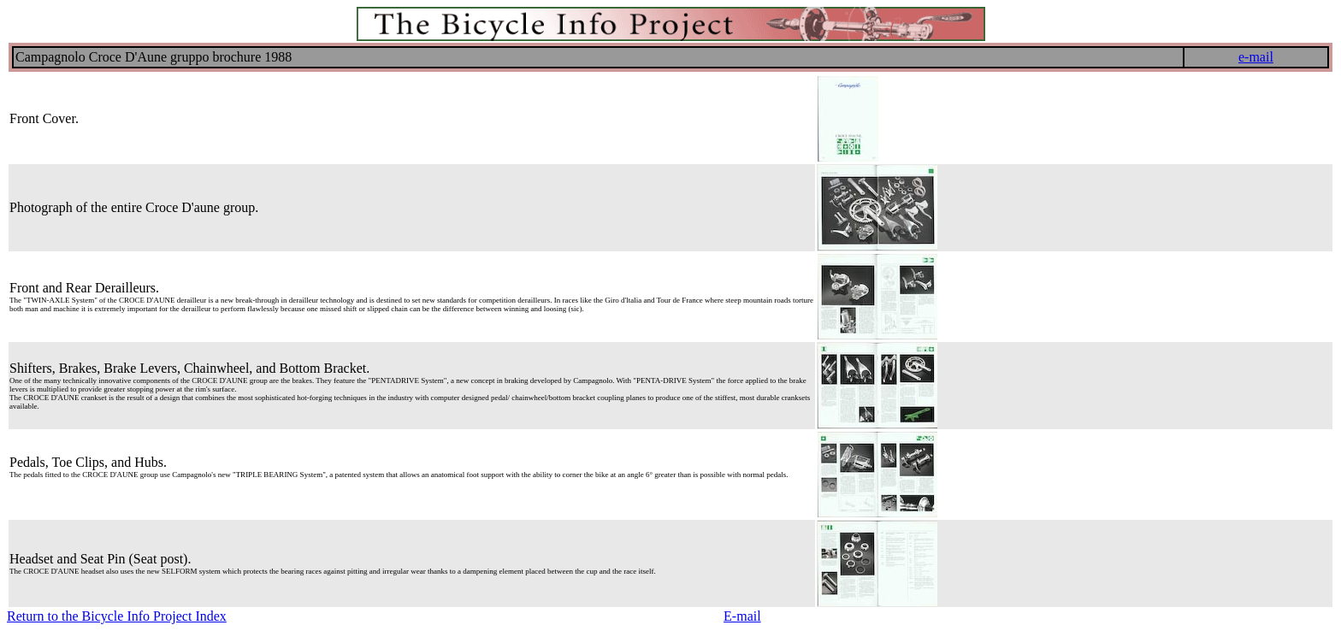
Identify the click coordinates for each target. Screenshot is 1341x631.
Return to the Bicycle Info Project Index (117, 616)
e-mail (1255, 57)
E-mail (742, 616)
